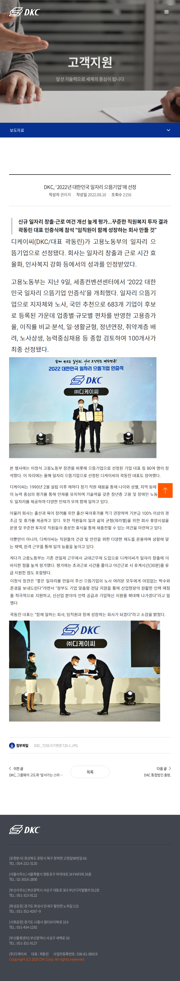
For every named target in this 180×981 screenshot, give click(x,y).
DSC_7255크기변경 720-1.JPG (56, 745)
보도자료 (17, 130)
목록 (90, 772)
